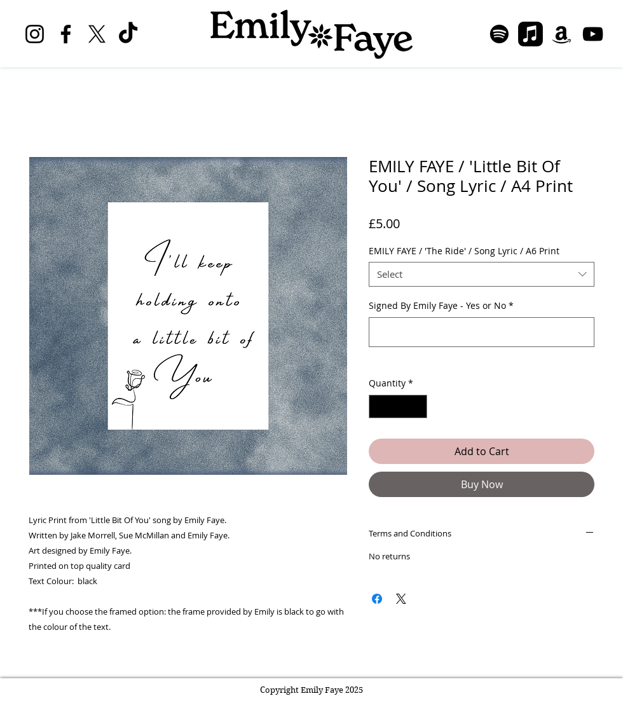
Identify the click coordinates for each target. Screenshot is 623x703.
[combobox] (481, 274)
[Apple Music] (530, 34)
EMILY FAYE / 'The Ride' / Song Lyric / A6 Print (464, 251)
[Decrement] (379, 406)
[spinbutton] (398, 406)
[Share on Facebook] (377, 598)
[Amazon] (561, 34)
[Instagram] (34, 34)
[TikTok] (128, 34)
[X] (97, 34)
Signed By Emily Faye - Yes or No (441, 305)
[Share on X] (401, 598)
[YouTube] (592, 34)
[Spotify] (499, 34)
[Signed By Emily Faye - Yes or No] (481, 332)
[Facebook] (65, 34)
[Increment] (417, 406)
